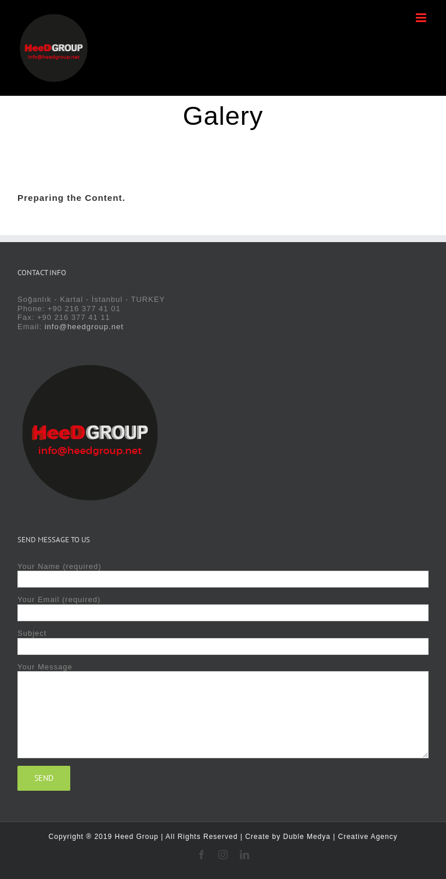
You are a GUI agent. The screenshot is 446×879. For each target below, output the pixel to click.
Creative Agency (367, 837)
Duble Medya (307, 837)
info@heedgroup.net (84, 326)
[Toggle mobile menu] (422, 18)
